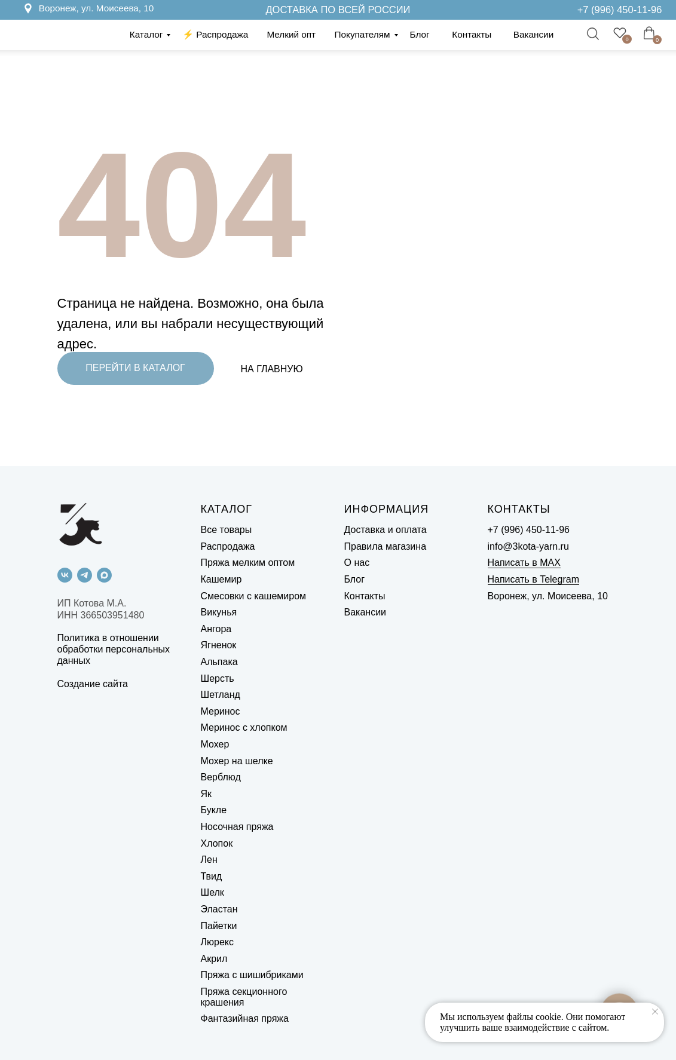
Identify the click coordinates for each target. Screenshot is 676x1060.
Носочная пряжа (237, 827)
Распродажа (228, 546)
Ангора (216, 629)
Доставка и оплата (385, 530)
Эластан (219, 909)
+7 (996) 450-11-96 (619, 9)
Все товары (226, 530)
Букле (214, 810)
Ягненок (219, 645)
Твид (211, 876)
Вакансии (533, 34)
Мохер (215, 744)
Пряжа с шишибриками (252, 975)
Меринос (220, 711)
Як (206, 794)
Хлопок (217, 843)
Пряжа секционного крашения (244, 997)
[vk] (64, 575)
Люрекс (217, 942)
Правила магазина (385, 546)
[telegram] (84, 575)
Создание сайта (93, 684)
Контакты (471, 34)
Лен (209, 859)
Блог (420, 34)
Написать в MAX (524, 562)
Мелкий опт (291, 34)
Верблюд (221, 777)
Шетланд (220, 695)
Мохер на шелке (237, 761)
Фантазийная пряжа (245, 1018)
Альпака (219, 662)
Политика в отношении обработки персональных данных (113, 649)
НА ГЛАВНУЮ (272, 369)
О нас (357, 562)
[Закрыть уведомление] (655, 1012)
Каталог (146, 34)
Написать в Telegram (533, 579)
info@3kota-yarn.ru (528, 546)
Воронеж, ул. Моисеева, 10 (96, 8)
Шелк (212, 892)
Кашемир (221, 579)
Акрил (214, 959)
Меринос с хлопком (244, 727)
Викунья (219, 612)
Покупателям (362, 34)
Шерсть (217, 678)
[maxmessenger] (104, 575)
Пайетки (219, 926)
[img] (564, 10)
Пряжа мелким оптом (248, 562)
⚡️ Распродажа (215, 34)
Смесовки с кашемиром (254, 596)
